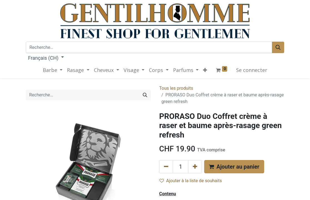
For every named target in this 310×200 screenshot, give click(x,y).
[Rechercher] (278, 47)
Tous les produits (176, 88)
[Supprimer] (166, 166)
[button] (205, 70)
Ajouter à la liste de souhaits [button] (190, 180)
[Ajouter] (195, 166)
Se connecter (251, 70)
